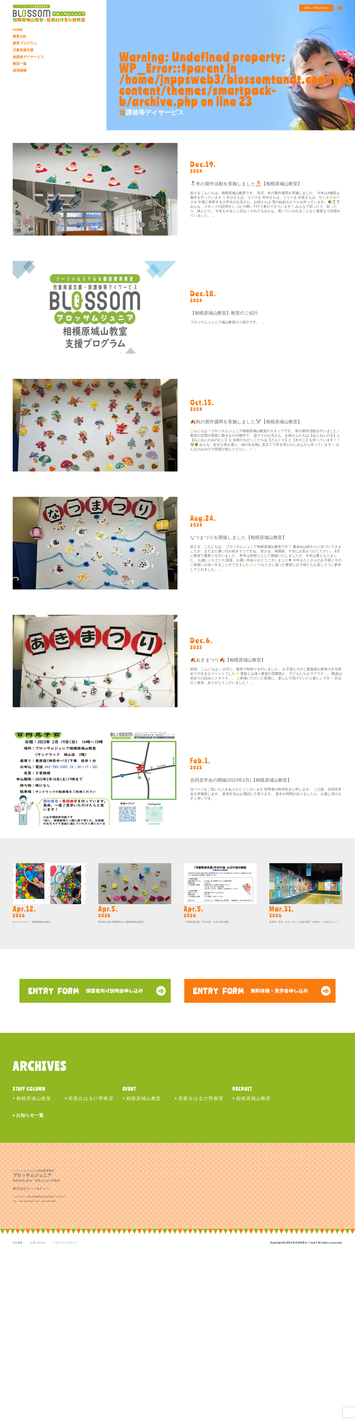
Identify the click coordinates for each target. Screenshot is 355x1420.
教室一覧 (20, 64)
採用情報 (20, 71)
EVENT (129, 1089)
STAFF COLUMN (29, 1089)
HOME (18, 30)
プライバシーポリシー (65, 1242)
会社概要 (18, 1242)
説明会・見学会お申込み (313, 8)
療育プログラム (25, 43)
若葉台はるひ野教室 (91, 1098)
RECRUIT (242, 1089)
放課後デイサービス (28, 57)
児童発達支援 (23, 50)
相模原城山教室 (33, 1098)
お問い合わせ (37, 1242)
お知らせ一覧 (30, 1115)
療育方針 (20, 36)
